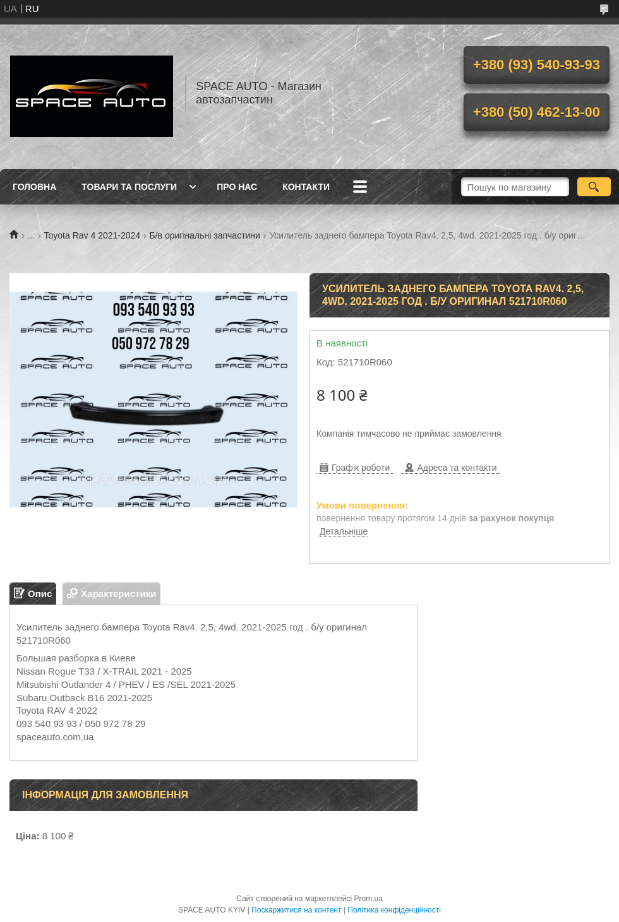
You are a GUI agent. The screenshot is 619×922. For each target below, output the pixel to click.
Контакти (306, 187)
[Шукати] (594, 186)
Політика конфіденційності (394, 910)
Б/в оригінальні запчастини (205, 235)
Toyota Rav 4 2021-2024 (92, 235)
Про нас (237, 187)
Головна (34, 187)
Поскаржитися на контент (296, 910)
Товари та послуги (129, 187)
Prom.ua (368, 898)
